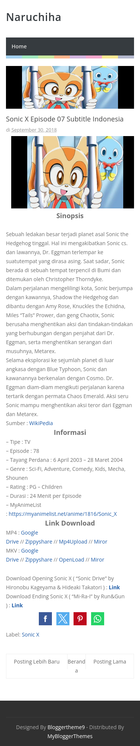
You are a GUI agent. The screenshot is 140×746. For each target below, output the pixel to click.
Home (19, 46)
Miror (100, 541)
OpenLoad (71, 559)
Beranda (76, 666)
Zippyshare (38, 541)
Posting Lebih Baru (37, 661)
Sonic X (30, 634)
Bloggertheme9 (66, 727)
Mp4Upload (73, 541)
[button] (45, 618)
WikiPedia (41, 423)
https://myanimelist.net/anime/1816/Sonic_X (63, 513)
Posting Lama (109, 661)
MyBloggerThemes (70, 736)
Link (114, 587)
